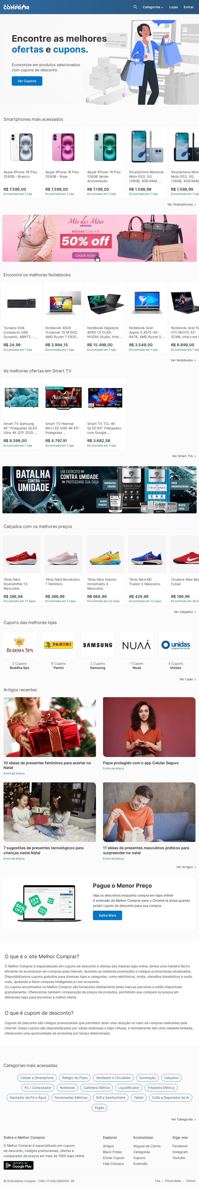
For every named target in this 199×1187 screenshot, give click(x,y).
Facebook (180, 1146)
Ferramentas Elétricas (71, 1097)
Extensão (140, 1164)
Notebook (67, 1088)
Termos (190, 1181)
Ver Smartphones (182, 204)
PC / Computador (37, 1088)
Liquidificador (128, 1088)
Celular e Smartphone (37, 1078)
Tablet (138, 1097)
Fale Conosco (113, 1164)
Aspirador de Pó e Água (28, 1097)
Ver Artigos (186, 867)
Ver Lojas (188, 679)
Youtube (178, 1158)
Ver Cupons (27, 81)
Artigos (108, 1146)
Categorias (141, 1152)
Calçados (171, 1078)
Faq (157, 1181)
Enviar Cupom (113, 1158)
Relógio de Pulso (75, 1078)
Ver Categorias (184, 1119)
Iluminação (147, 1078)
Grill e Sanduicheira (110, 1097)
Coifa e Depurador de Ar (170, 1097)
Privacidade (173, 1181)
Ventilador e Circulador (113, 1078)
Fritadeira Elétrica (161, 1088)
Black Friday (112, 1152)
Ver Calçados (185, 612)
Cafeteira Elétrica (97, 1088)
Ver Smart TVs (184, 456)
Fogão (99, 1108)
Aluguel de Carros (147, 1146)
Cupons (139, 1158)
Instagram (180, 1152)
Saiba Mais (107, 915)
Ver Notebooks (184, 360)
